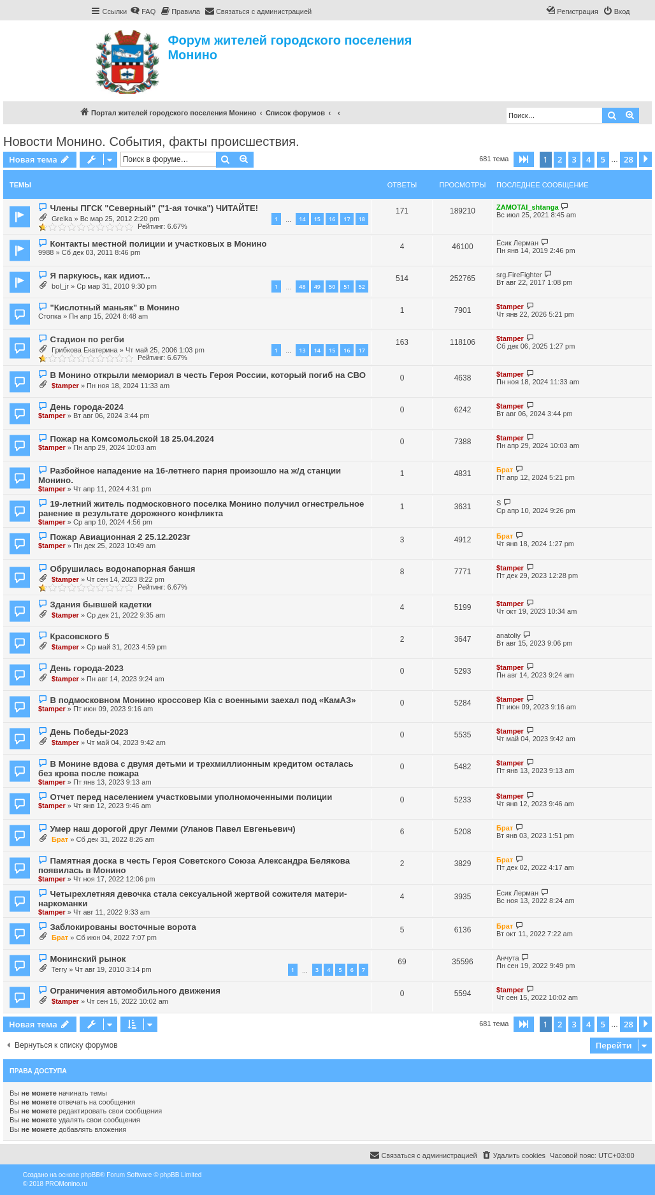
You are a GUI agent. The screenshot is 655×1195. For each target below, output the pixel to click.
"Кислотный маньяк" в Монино (114, 307)
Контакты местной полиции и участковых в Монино (158, 244)
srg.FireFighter (519, 275)
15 (317, 219)
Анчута (507, 958)
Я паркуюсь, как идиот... (100, 275)
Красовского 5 (79, 636)
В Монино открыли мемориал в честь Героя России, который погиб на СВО (207, 375)
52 (362, 286)
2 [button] (560, 159)
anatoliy (508, 635)
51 (346, 286)
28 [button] (628, 159)
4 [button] (588, 159)
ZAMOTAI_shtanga (527, 207)
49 (317, 286)
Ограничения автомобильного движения (135, 991)
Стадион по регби (87, 339)
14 (302, 219)
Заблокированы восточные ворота (123, 927)
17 (346, 219)
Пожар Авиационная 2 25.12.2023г (120, 537)
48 (302, 286)
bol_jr (60, 286)
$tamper (510, 306)
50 (332, 286)
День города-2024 (86, 407)
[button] (524, 159)
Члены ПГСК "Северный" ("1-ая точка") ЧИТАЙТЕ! (154, 208)
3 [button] (574, 159)
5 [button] (603, 159)
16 (332, 219)
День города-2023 (86, 668)
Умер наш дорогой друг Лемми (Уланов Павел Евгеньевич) (172, 829)
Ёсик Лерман (517, 243)
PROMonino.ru (66, 1183)
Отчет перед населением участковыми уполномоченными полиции (191, 797)
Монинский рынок (88, 959)
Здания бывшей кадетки (101, 604)
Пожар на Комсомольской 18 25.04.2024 (131, 439)
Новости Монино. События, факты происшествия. (151, 141)
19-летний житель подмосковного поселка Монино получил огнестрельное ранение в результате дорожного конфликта (201, 508)
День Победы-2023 (89, 732)
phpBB (90, 1174)
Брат (504, 470)
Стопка (49, 316)
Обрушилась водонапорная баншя (122, 569)
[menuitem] (142, 11)
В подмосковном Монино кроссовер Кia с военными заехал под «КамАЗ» (203, 700)
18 (362, 219)
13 (302, 350)
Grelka (62, 218)
